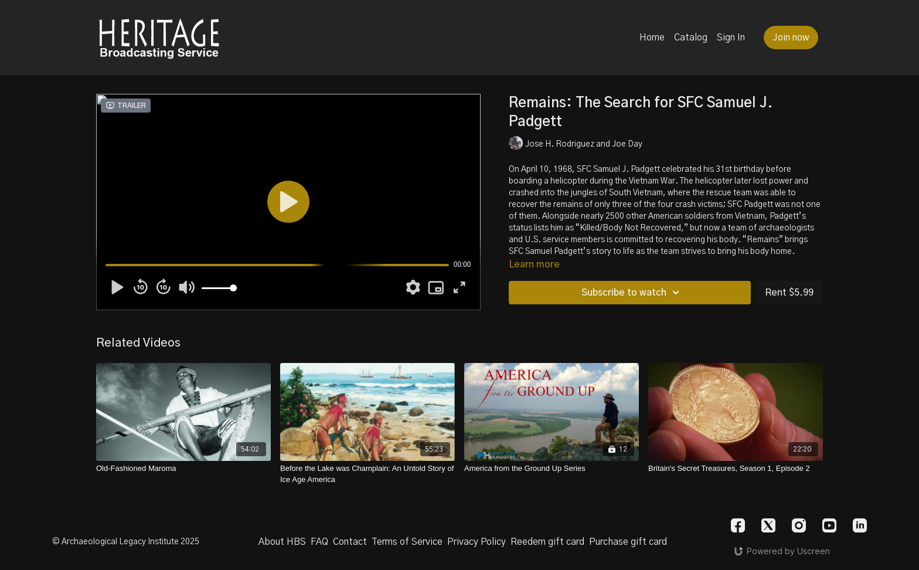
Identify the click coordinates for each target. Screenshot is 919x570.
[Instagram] (799, 525)
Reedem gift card (547, 542)
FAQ (319, 542)
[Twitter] (768, 525)
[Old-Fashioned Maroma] (183, 468)
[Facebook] (738, 525)
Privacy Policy (476, 542)
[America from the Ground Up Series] (551, 468)
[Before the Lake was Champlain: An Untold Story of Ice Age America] (367, 474)
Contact (350, 542)
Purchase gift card (628, 542)
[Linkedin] (860, 525)
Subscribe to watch (632, 293)
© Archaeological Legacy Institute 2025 (125, 542)
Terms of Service (407, 542)
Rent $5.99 (789, 292)
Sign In (731, 37)
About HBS (282, 542)
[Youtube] (829, 525)
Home (652, 37)
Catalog (690, 37)
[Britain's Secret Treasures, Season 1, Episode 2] (735, 468)
